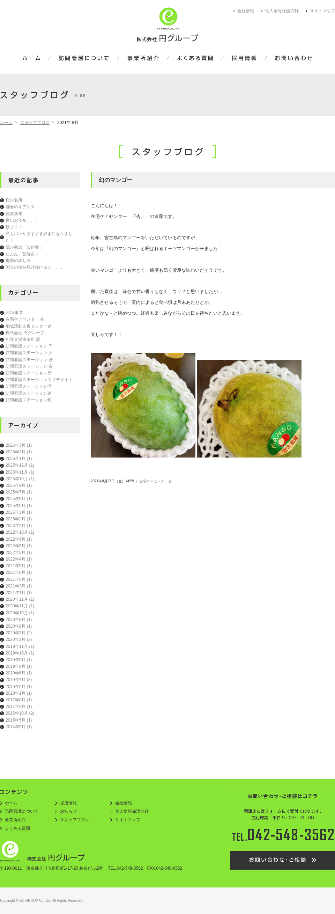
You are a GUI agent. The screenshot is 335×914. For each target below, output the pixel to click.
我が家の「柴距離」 (24, 247)
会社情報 (245, 10)
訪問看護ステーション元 (29, 373)
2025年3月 (19, 512)
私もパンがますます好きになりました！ (39, 237)
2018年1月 (19, 693)
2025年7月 (19, 492)
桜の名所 (14, 200)
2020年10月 (20, 612)
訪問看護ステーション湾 (29, 386)
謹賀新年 (14, 213)
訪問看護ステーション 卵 (29, 352)
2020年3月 (19, 632)
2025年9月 (19, 485)
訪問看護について (84, 58)
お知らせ (68, 811)
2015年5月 (19, 720)
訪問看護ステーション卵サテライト (39, 379)
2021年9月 (19, 565)
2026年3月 (19, 445)
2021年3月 (19, 586)
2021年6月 (19, 579)
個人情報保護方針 (282, 10)
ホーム (36, 58)
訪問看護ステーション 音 (29, 366)
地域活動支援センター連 (29, 326)
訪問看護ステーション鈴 (29, 399)
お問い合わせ (289, 58)
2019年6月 (19, 673)
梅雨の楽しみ (18, 260)
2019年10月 (20, 653)
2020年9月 (19, 619)
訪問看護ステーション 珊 (29, 359)
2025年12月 (20, 465)
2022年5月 (19, 552)
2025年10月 (20, 478)
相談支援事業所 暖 (23, 339)
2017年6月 (19, 706)
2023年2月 (19, 525)
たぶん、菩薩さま (22, 253)
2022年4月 (19, 559)
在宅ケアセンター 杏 (25, 319)
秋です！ (14, 227)
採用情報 (244, 58)
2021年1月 (19, 592)
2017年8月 (19, 699)
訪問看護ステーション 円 (29, 346)
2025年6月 (19, 498)
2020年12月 (20, 599)
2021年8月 (19, 572)
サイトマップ (322, 10)
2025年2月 (19, 519)
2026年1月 (19, 458)
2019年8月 (19, 666)
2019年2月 (19, 686)
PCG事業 (14, 312)
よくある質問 (195, 58)
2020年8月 (19, 626)
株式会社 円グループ (25, 332)
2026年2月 (19, 451)
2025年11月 (20, 472)
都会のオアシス (20, 206)
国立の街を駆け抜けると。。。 (35, 267)
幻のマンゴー (115, 180)
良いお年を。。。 (22, 220)
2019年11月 (20, 646)
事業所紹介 (143, 58)
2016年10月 (20, 713)
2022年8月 (19, 545)
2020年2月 (19, 639)
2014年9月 (19, 726)
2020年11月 (20, 606)
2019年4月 (19, 679)
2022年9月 (19, 539)
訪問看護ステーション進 (29, 393)
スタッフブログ (35, 122)
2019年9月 (19, 659)
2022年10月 (20, 532)
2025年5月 (19, 505)
